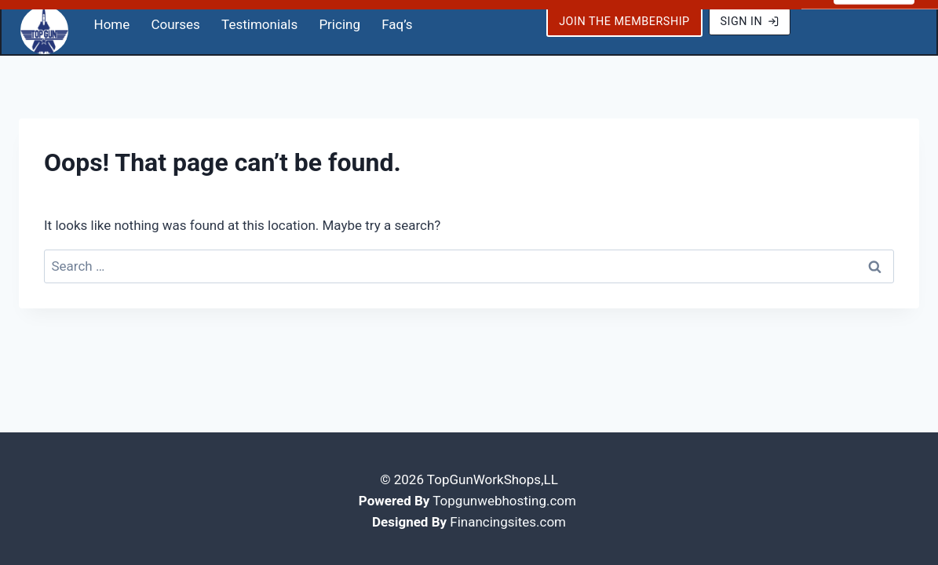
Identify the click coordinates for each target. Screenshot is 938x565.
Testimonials (259, 19)
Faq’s (396, 19)
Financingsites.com (508, 517)
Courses (175, 19)
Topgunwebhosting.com (504, 496)
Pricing (339, 19)
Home (112, 19)
